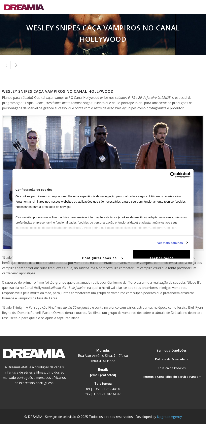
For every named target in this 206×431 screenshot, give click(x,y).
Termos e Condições (172, 350)
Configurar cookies (102, 257)
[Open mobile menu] (198, 6)
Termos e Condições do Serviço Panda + (171, 377)
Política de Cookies (172, 368)
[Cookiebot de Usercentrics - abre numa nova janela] (173, 175)
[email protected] (103, 375)
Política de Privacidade (171, 359)
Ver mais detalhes (170, 242)
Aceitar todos (161, 257)
